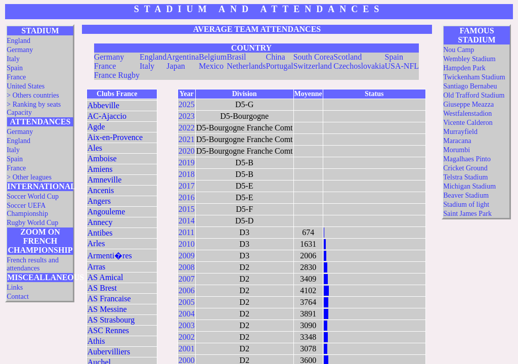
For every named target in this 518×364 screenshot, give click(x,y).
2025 (187, 104)
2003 (187, 325)
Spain (15, 68)
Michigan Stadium (469, 186)
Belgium (213, 57)
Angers (99, 201)
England (18, 40)
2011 (186, 232)
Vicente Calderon (468, 122)
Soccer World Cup (33, 196)
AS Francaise (109, 298)
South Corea (313, 57)
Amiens (100, 169)
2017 (187, 185)
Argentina (182, 57)
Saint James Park (467, 213)
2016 (187, 197)
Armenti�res (110, 255)
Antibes (100, 233)
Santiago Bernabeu (470, 86)
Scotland (347, 57)
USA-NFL (402, 66)
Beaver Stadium (466, 195)
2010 (187, 244)
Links (15, 287)
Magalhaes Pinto (467, 159)
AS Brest (102, 288)
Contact (18, 296)
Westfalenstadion (467, 113)
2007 (187, 279)
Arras (97, 266)
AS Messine (107, 309)
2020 (187, 151)
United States (26, 86)
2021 (187, 139)
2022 (187, 127)
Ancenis (101, 190)
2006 (187, 290)
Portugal (279, 66)
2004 (187, 313)
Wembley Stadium (469, 59)
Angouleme (106, 211)
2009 (187, 255)
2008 (187, 267)
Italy (13, 59)
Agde (96, 126)
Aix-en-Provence (115, 137)
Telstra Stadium (465, 177)
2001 (187, 348)
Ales (95, 148)
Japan (175, 66)
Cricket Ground (465, 168)
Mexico (211, 66)
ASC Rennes (108, 330)
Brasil (236, 57)
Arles (96, 243)
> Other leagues (29, 177)
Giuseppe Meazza (468, 104)
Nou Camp (458, 50)
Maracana (457, 141)
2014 (187, 220)
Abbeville (103, 105)
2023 (187, 116)
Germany (20, 50)
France (16, 77)
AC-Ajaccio (107, 116)
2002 (187, 337)
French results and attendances (33, 264)
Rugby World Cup (32, 222)
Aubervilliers (109, 351)
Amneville (105, 179)
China (275, 57)
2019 (187, 162)
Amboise (102, 158)
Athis (96, 341)
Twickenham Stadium (474, 77)
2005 (187, 302)
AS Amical (105, 277)
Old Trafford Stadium (473, 95)
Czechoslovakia (358, 66)
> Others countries (33, 95)
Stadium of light (466, 204)
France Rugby (117, 75)
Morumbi (456, 150)
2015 (187, 209)
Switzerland (312, 66)
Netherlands (246, 66)
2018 (187, 174)
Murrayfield (460, 131)
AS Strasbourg (111, 319)
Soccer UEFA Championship (27, 209)
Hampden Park (464, 68)
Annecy (100, 222)
